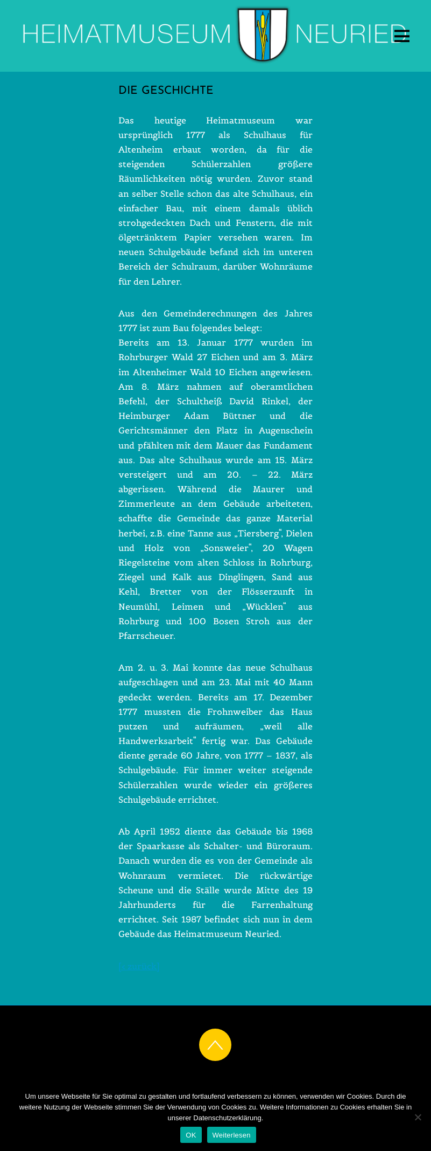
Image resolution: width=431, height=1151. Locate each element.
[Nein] (417, 1117)
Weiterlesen (232, 1135)
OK (191, 1135)
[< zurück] (139, 966)
